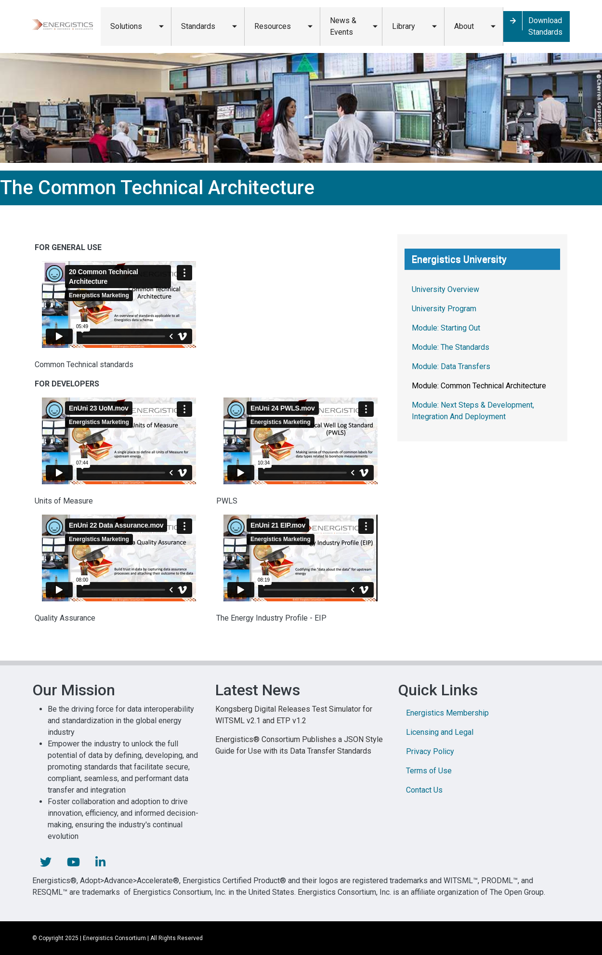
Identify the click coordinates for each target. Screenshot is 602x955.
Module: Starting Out (446, 327)
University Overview (445, 289)
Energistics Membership (447, 712)
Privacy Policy (430, 751)
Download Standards (545, 26)
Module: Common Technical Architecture (479, 385)
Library (403, 26)
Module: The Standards (450, 347)
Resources (272, 26)
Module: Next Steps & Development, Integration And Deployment (473, 410)
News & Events (343, 26)
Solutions (126, 26)
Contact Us (424, 790)
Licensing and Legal (439, 732)
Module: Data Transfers (451, 366)
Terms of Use (429, 770)
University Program (444, 308)
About (464, 26)
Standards (198, 26)
